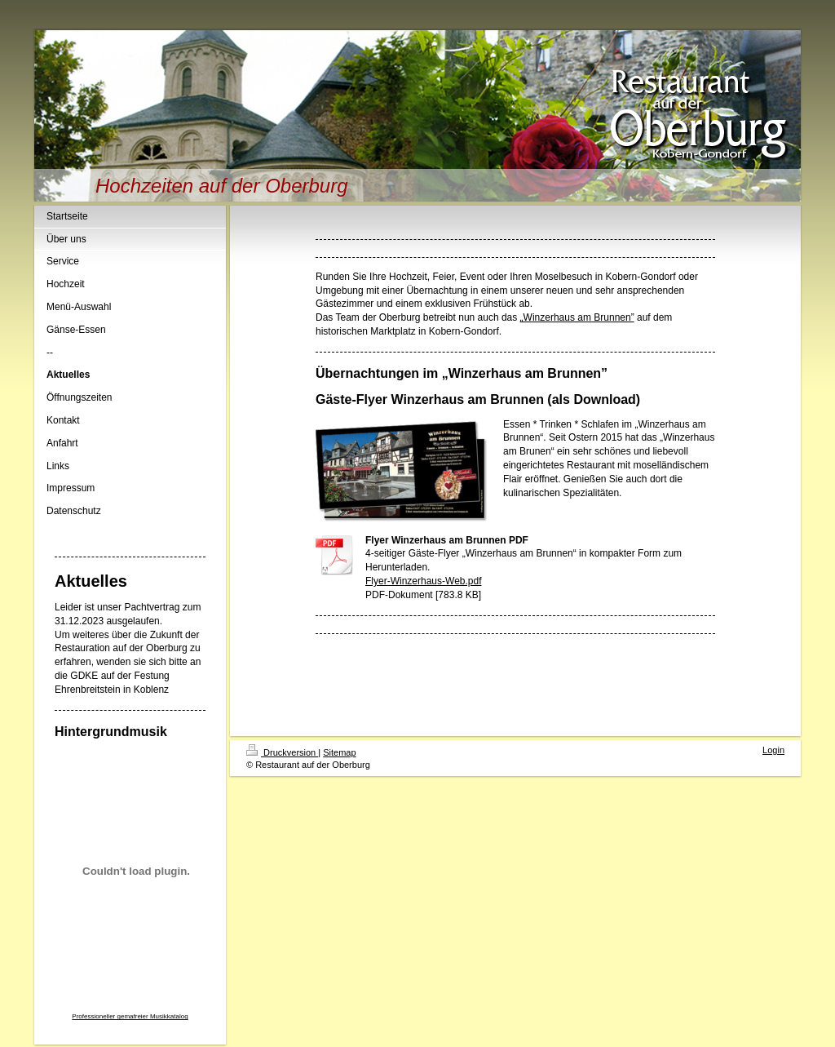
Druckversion (282, 752)
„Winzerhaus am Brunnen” (577, 317)
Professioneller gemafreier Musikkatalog (130, 1016)
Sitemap (339, 752)
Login (773, 750)
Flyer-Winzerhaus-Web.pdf (423, 581)
